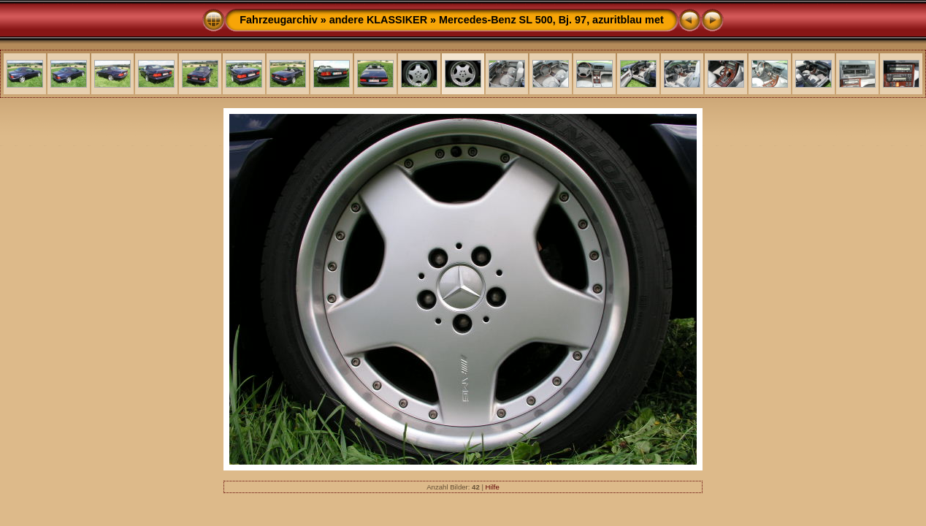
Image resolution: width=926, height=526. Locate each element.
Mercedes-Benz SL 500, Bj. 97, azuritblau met (551, 20)
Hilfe (493, 487)
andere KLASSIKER (378, 20)
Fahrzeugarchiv (278, 20)
